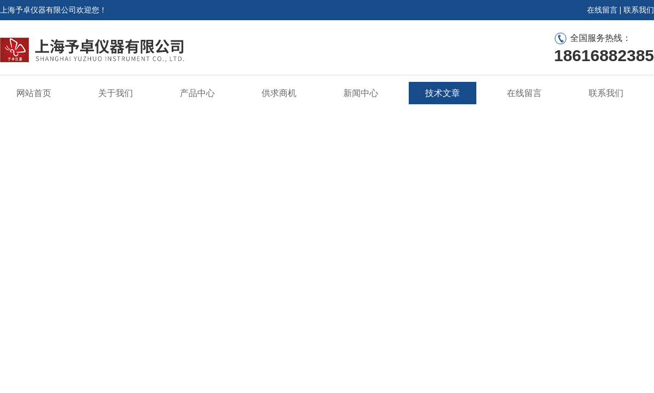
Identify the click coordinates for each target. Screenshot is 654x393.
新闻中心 (360, 93)
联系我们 (638, 9)
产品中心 (197, 93)
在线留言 (602, 9)
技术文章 (442, 93)
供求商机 (279, 93)
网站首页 (33, 93)
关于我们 (115, 93)
